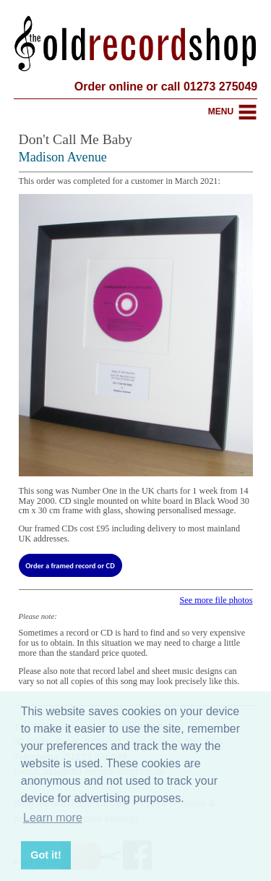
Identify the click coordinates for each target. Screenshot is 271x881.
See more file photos (215, 600)
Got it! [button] (45, 855)
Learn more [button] (52, 818)
